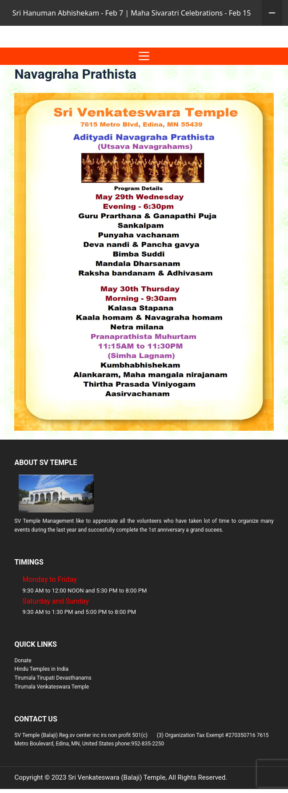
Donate (22, 686)
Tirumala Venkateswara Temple (51, 712)
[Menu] (144, 82)
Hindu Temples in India (41, 695)
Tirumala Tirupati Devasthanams (52, 704)
